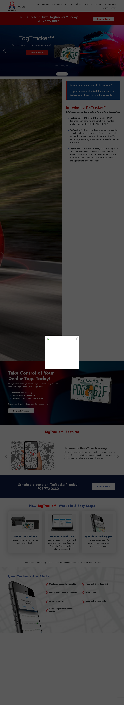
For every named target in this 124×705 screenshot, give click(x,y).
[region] (62, 50)
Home (37, 4)
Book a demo (103, 19)
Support (98, 4)
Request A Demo (21, 410)
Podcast (78, 4)
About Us (68, 4)
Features (45, 4)
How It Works (57, 4)
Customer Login (110, 4)
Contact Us (88, 4)
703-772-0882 (110, 8)
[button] (4, 51)
